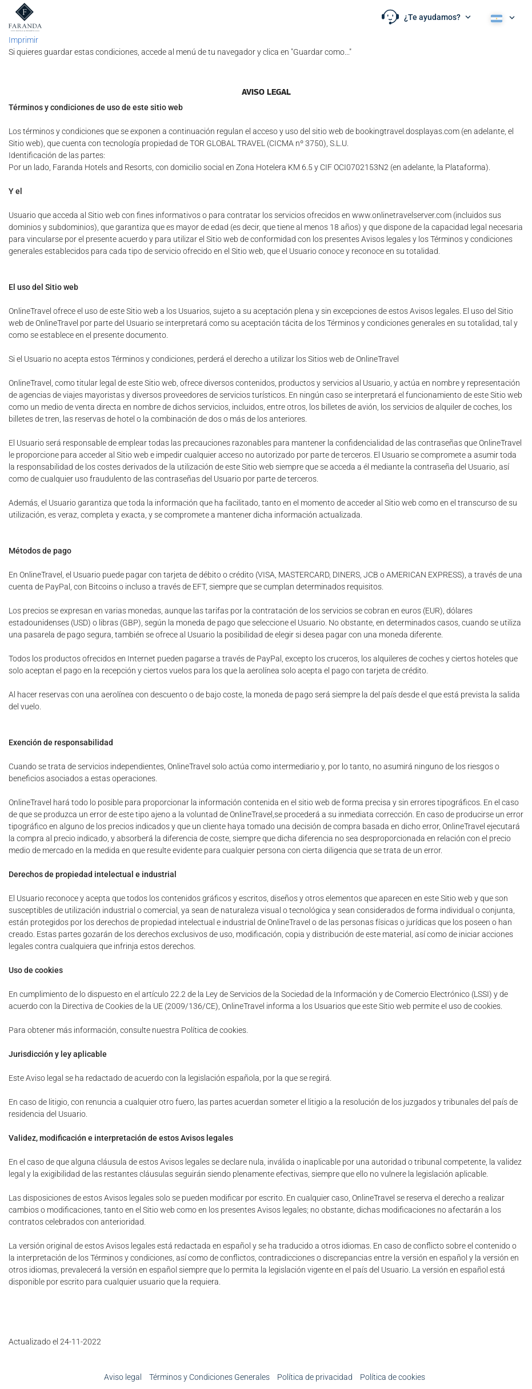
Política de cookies (392, 1377)
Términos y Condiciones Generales (209, 1377)
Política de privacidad (315, 1377)
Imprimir (23, 40)
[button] (426, 17)
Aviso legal (123, 1377)
